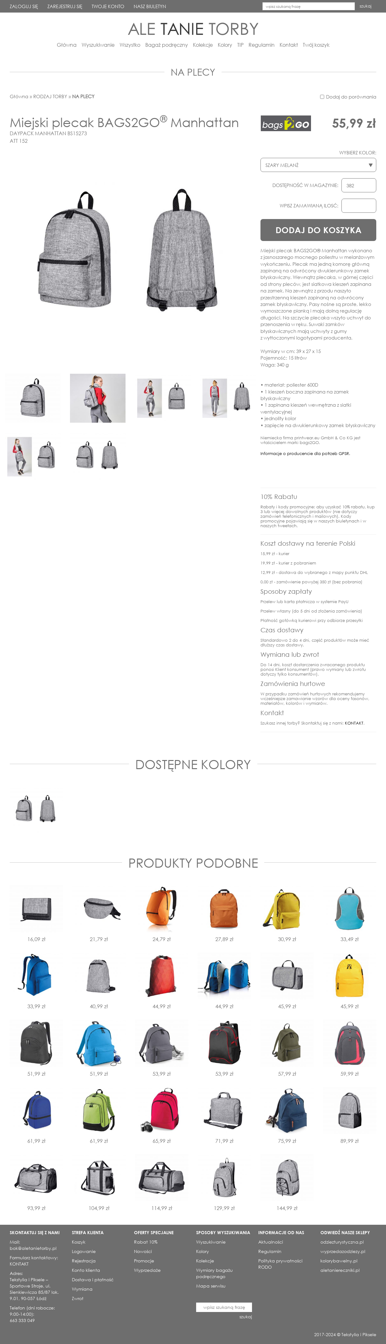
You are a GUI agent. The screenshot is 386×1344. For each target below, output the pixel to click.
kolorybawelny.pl (338, 1261)
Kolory (225, 44)
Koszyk (78, 1242)
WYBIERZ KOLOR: (357, 152)
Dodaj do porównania (351, 97)
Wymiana (82, 1289)
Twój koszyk (316, 44)
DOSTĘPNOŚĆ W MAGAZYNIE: (305, 185)
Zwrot (77, 1298)
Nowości (143, 1251)
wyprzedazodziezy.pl (342, 1251)
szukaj (366, 6)
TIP (240, 44)
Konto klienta (86, 1270)
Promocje (144, 1261)
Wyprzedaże (147, 1270)
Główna (67, 44)
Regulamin (262, 44)
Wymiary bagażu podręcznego (214, 1273)
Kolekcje (203, 44)
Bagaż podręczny (166, 44)
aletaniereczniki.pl (340, 1270)
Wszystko (130, 44)
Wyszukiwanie (98, 44)
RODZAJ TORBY (50, 96)
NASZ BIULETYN (150, 6)
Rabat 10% (146, 1242)
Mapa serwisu (211, 1286)
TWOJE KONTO (108, 6)
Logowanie (84, 1251)
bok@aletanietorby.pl (33, 1248)
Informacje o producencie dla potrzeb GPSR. (305, 453)
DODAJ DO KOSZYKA (319, 230)
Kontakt (289, 44)
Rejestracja (84, 1261)
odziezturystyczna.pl (342, 1242)
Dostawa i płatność (93, 1279)
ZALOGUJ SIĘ (24, 6)
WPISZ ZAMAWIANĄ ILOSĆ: (309, 205)
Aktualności (270, 1242)
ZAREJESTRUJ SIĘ (64, 6)
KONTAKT (354, 723)
